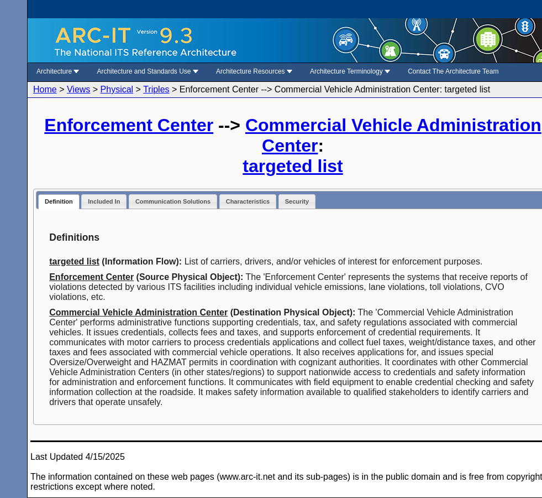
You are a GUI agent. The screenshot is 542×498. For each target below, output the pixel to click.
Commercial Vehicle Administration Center (138, 312)
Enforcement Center (128, 125)
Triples (156, 89)
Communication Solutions (173, 201)
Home (45, 89)
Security (297, 201)
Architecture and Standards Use (147, 71)
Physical (117, 89)
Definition (59, 201)
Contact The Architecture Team (453, 71)
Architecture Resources (254, 71)
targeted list (293, 166)
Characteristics (248, 201)
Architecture (57, 71)
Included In (104, 201)
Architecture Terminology (350, 71)
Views (78, 89)
